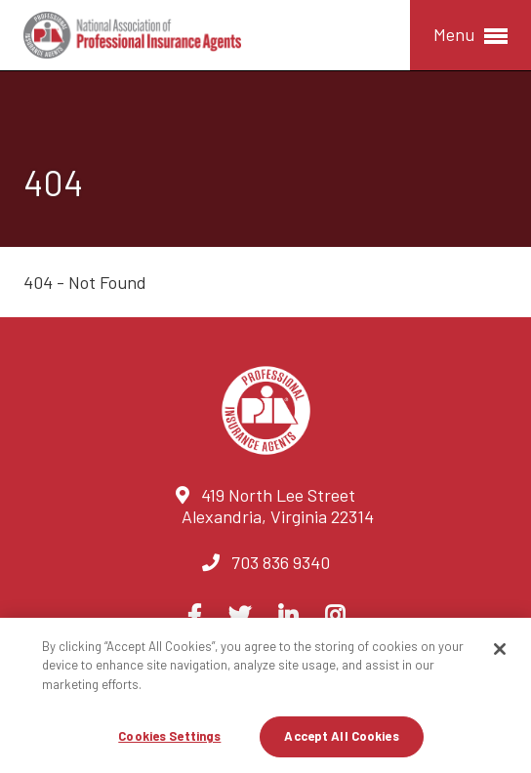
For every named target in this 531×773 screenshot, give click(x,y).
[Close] (499, 649)
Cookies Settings (169, 736)
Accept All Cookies (341, 736)
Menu (470, 35)
